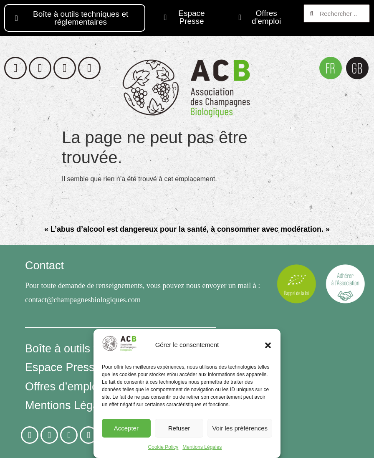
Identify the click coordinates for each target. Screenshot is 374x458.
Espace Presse (63, 367)
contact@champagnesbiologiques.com (83, 300)
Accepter (126, 428)
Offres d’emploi (63, 386)
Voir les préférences (240, 428)
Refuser (179, 428)
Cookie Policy (163, 447)
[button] (268, 345)
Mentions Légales (202, 447)
